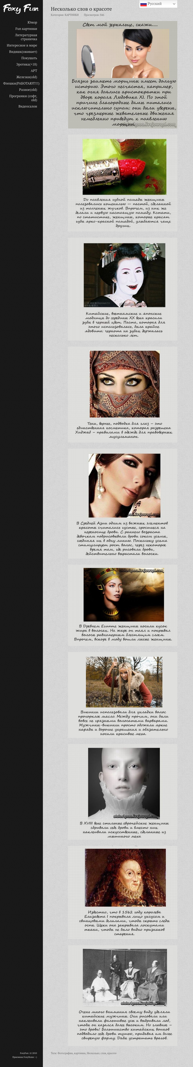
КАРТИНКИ (72, 15)
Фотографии (65, 1053)
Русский (151, 4)
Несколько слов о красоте (81, 8)
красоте (112, 1053)
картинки (80, 1053)
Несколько (93, 1053)
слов (103, 1053)
